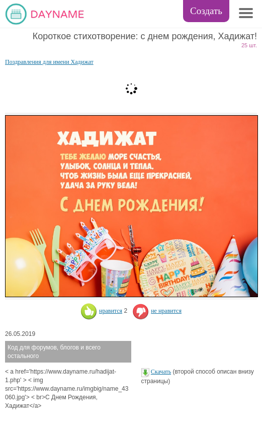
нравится (101, 310)
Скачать (161, 371)
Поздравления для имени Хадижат (49, 61)
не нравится (157, 310)
